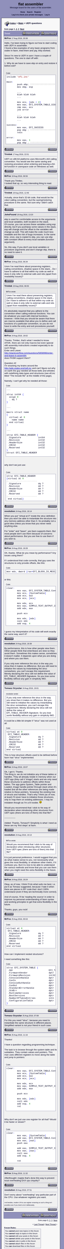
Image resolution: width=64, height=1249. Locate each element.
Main (20, 23)
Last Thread (39, 1224)
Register (37, 12)
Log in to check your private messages (27, 15)
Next (22, 29)
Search (29, 12)
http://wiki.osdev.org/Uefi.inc (18, 368)
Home (22, 12)
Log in (47, 15)
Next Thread (50, 1224)
